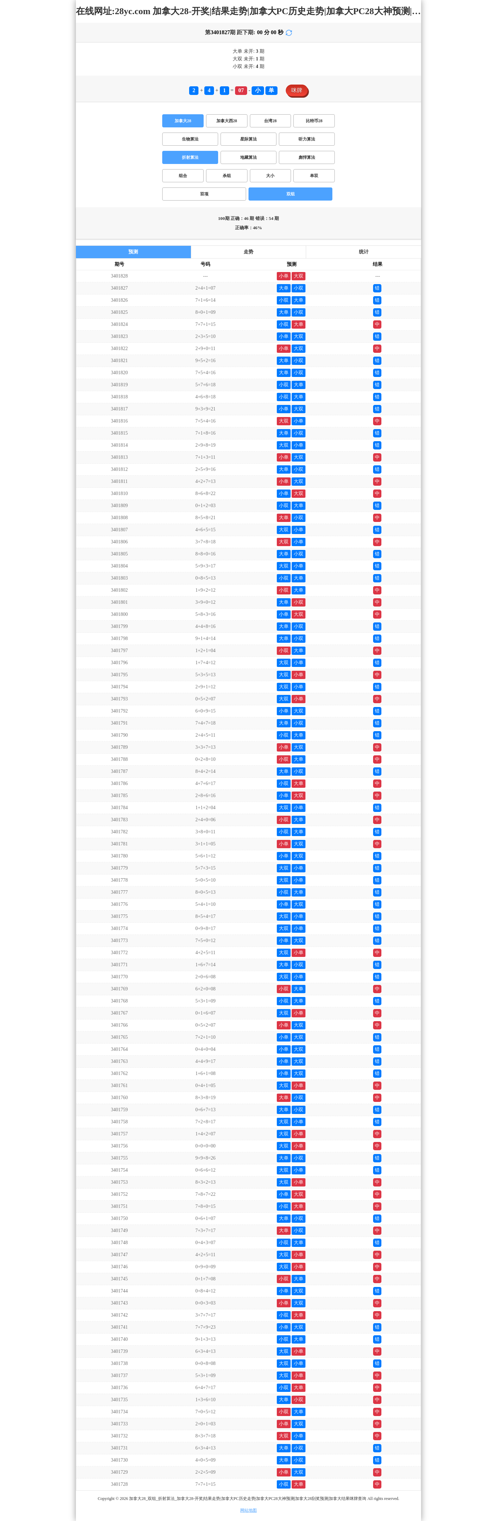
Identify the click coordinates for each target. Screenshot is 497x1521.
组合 (183, 175)
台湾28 (270, 120)
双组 (290, 194)
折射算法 (190, 157)
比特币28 (314, 120)
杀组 (227, 175)
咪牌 (296, 90)
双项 (204, 194)
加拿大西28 (226, 120)
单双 (314, 175)
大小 (270, 175)
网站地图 (248, 1510)
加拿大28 (183, 120)
